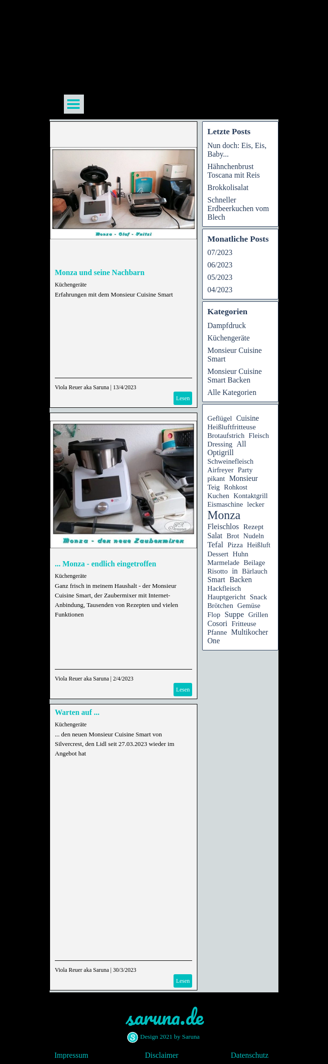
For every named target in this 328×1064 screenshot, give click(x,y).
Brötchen (220, 605)
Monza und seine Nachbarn (99, 272)
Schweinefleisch (230, 461)
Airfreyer (220, 470)
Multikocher (249, 632)
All (241, 444)
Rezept (253, 526)
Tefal (215, 544)
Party (245, 470)
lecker (255, 504)
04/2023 (219, 290)
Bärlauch (254, 571)
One (213, 641)
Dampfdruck (226, 325)
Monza (223, 515)
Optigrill (220, 452)
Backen (240, 579)
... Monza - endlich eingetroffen (105, 564)
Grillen (258, 614)
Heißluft (258, 545)
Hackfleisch (224, 588)
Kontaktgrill (251, 496)
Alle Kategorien (231, 392)
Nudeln (253, 536)
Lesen (183, 398)
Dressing (219, 444)
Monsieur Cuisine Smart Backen (234, 375)
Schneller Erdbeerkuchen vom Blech (238, 208)
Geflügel (219, 418)
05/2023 (219, 277)
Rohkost (235, 487)
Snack (258, 597)
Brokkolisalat (227, 187)
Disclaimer (161, 1055)
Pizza (235, 545)
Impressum (71, 1055)
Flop (213, 614)
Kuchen (218, 496)
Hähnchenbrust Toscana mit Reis (233, 170)
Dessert (217, 554)
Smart (216, 579)
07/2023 (219, 252)
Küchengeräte (71, 284)
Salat (214, 536)
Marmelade (223, 562)
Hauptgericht (226, 597)
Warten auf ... (77, 712)
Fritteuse (244, 624)
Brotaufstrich (226, 435)
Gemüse (248, 605)
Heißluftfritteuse (231, 427)
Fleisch (259, 435)
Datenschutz (249, 1055)
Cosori (217, 623)
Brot (232, 536)
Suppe (234, 614)
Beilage (254, 562)
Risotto (217, 571)
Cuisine (247, 418)
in (234, 571)
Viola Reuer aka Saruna (82, 387)
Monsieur (243, 478)
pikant (216, 478)
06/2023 (219, 265)
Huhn (240, 554)
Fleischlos (223, 526)
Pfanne (217, 632)
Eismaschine (225, 504)
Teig (213, 487)
